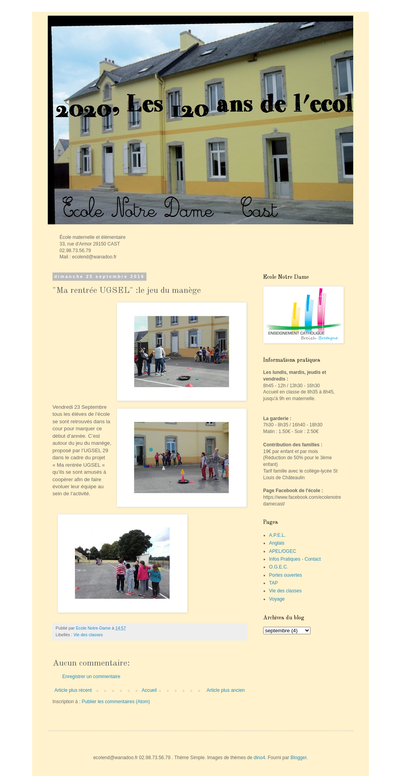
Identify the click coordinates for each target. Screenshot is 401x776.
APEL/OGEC (282, 551)
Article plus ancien (226, 690)
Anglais (276, 543)
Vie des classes (88, 634)
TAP (273, 583)
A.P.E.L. (277, 535)
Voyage (277, 599)
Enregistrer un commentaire (91, 676)
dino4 (259, 757)
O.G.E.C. (278, 567)
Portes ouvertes (285, 575)
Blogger (299, 757)
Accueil (149, 690)
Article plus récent (73, 690)
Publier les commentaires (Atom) (116, 701)
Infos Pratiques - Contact (295, 559)
